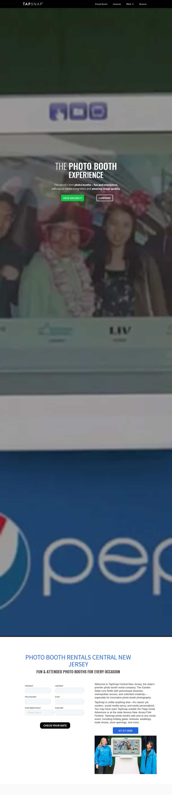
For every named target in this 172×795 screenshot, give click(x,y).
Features (117, 4)
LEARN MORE (105, 198)
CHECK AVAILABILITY (72, 198)
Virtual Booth (101, 4)
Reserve (142, 4)
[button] (130, 4)
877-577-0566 (125, 730)
